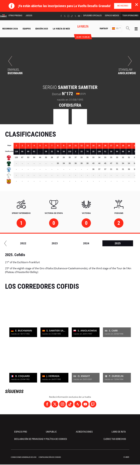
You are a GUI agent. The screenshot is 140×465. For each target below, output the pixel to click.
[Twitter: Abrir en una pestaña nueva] (65, 16)
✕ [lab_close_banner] (136, 4)
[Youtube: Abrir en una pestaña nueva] (79, 16)
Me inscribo (122, 6)
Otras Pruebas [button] (15, 15)
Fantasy (104, 28)
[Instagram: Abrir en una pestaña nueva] (68, 16)
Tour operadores (130, 15)
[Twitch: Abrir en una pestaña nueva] (93, 404)
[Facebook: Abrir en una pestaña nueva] (61, 16)
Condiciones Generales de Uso (23, 457)
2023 (106, 243)
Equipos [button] (27, 28)
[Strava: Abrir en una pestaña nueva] (75, 16)
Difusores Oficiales (92, 15)
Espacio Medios (112, 15)
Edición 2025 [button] (41, 28)
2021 (43, 243)
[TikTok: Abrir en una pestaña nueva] (72, 16)
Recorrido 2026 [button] (10, 28)
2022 (75, 243)
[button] (116, 29)
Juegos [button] (29, 15)
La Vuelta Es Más (61, 28)
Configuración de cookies (50, 457)
